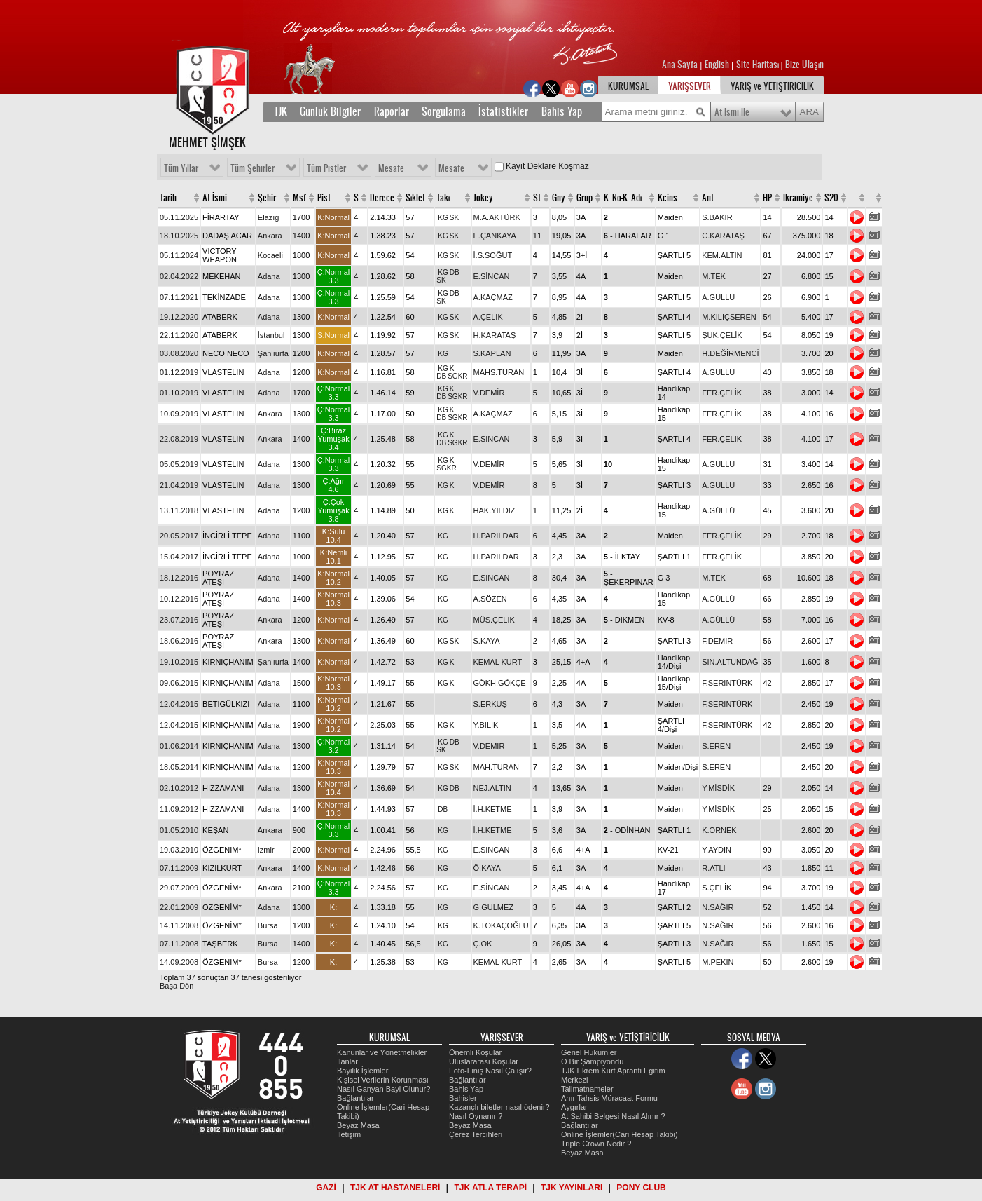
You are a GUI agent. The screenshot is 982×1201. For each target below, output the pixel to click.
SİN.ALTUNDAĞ (730, 662)
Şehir (267, 197)
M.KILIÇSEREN (729, 317)
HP (767, 197)
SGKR (457, 376)
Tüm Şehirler (252, 168)
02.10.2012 (179, 788)
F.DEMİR (717, 641)
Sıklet (415, 197)
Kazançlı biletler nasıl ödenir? (499, 1107)
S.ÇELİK (716, 887)
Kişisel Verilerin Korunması (383, 1080)
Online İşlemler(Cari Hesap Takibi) (619, 1134)
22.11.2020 (179, 335)
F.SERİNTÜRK (727, 683)
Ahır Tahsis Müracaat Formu (609, 1098)
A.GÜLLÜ (718, 297)
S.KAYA (486, 641)
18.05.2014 (179, 767)
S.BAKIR (717, 217)
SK (454, 218)
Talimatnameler (587, 1089)
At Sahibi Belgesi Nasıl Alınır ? (613, 1116)
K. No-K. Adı (623, 197)
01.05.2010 (179, 830)
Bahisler (463, 1098)
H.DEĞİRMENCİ (730, 353)
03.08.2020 (179, 353)
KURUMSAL (628, 86)
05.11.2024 (179, 255)
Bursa (268, 925)
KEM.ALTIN (722, 255)
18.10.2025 (179, 235)
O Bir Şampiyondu (592, 1061)
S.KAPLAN (492, 353)
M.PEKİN (717, 962)
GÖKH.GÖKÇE (499, 683)
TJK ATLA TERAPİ (490, 1188)
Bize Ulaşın (804, 64)
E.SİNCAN (491, 276)
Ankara (270, 235)
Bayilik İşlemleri (363, 1070)
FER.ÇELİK (722, 392)
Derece (382, 197)
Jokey (483, 197)
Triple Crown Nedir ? (596, 1143)
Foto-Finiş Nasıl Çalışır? (490, 1070)
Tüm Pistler (326, 168)
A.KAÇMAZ (493, 297)
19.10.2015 (179, 662)
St (537, 197)
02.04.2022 (179, 276)
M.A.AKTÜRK (496, 217)
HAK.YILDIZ (494, 510)
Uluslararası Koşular (483, 1061)
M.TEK (714, 276)
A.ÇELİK (488, 317)
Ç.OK (482, 943)
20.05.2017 (179, 535)
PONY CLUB (640, 1188)
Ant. (708, 197)
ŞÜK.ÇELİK (722, 335)
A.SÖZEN (490, 599)
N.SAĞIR (717, 907)
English (717, 64)
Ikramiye (798, 197)
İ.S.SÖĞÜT (493, 255)
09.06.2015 (179, 683)
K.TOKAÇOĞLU (501, 925)
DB (454, 272)
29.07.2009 (179, 887)
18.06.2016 (179, 641)
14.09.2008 (179, 962)
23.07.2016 (179, 620)
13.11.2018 (179, 510)
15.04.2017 (179, 556)
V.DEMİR (489, 392)
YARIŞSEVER (689, 86)
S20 (831, 197)
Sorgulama (444, 111)
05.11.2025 (179, 217)
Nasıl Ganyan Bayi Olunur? (383, 1089)
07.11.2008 (179, 943)
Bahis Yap (561, 111)
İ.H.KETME (492, 809)
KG (443, 218)
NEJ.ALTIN (492, 788)
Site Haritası (758, 64)
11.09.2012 (179, 809)
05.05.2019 (179, 464)
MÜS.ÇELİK (494, 620)
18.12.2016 (179, 578)
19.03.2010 (179, 850)
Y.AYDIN (716, 850)
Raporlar (391, 111)
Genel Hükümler (588, 1052)
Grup (584, 197)
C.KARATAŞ (723, 235)
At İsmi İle (731, 112)
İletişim (349, 1134)
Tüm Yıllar (181, 168)
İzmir (266, 850)
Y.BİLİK (486, 725)
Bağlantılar (355, 1098)
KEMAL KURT (498, 662)
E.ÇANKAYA (494, 235)
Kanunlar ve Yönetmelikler (382, 1052)
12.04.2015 (179, 704)
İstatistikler (503, 111)
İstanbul (271, 335)
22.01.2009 (179, 907)
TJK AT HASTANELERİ (395, 1188)
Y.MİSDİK (718, 788)
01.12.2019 (179, 372)
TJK (280, 111)
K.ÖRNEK (719, 830)
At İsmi (214, 197)
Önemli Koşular (475, 1052)
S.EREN (716, 746)
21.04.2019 (179, 485)
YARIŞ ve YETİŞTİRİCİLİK (772, 86)
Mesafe (391, 168)
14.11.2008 (179, 925)
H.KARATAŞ (494, 335)
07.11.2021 (179, 297)
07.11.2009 (179, 868)
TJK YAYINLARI (571, 1188)
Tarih (168, 197)
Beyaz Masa (358, 1125)
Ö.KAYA (487, 868)
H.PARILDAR (496, 535)
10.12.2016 (179, 599)
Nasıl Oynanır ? (475, 1116)
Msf (299, 197)
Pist (324, 197)
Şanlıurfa (273, 353)
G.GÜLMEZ (493, 907)
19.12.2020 (179, 317)
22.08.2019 (179, 439)
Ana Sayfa (681, 64)
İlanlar (347, 1061)
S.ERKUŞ (490, 704)
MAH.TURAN (496, 767)
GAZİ (326, 1188)
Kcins (667, 197)
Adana (269, 276)
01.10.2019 (179, 392)
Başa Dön (176, 986)
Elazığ (268, 217)
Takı (443, 197)
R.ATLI (713, 868)
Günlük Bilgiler (330, 111)
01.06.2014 (179, 746)
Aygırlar (574, 1107)
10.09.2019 (179, 413)
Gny (558, 197)
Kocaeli (270, 255)
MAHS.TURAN (499, 372)
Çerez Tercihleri (475, 1134)
